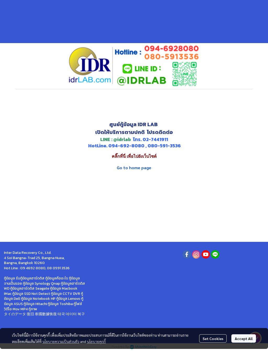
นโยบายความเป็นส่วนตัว (60, 341)
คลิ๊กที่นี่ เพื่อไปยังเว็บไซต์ (134, 156)
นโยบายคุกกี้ (96, 341)
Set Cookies (213, 338)
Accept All (244, 338)
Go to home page (134, 167)
